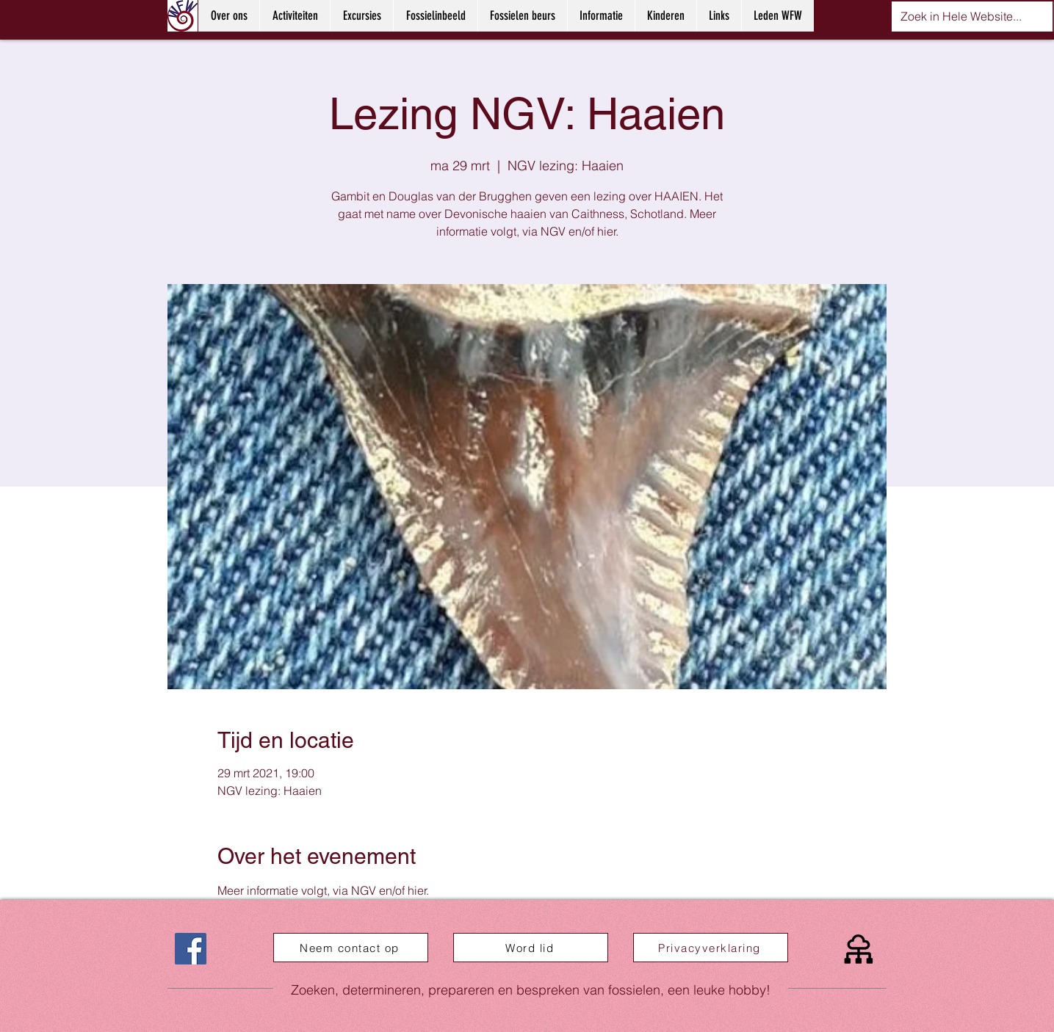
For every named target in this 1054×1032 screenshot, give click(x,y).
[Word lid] (530, 947)
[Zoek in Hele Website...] (961, 16)
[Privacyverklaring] (710, 947)
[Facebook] (190, 948)
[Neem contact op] (350, 947)
